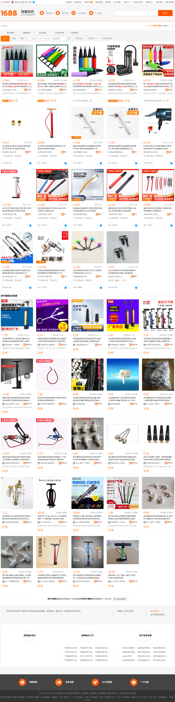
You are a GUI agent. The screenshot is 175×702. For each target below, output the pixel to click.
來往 (150, 697)
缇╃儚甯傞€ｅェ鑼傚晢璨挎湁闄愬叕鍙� (49, 522)
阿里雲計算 (109, 697)
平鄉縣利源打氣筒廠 (103, 652)
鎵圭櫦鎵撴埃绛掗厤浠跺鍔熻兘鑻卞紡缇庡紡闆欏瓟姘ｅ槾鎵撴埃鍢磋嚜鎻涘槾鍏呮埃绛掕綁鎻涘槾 (87, 458)
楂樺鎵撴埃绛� (8, 348)
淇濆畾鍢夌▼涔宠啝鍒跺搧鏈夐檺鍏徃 (10, 90)
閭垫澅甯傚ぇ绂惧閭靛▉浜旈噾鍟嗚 (13, 404)
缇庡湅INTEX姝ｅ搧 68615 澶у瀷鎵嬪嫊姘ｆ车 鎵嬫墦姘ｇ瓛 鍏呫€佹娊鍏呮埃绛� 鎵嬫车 (52, 517)
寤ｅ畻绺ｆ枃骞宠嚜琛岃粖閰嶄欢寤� (84, 463)
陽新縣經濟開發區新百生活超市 (150, 648)
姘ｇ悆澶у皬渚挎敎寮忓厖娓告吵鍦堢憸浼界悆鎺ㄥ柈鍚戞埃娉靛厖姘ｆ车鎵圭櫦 (158, 85)
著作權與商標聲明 (72, 693)
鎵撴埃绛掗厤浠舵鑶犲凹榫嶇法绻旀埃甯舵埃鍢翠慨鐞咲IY (52, 399)
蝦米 (101, 697)
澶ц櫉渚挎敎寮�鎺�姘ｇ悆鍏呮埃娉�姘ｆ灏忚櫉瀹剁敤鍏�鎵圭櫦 (16, 85)
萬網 (133, 697)
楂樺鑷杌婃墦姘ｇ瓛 (11, 467)
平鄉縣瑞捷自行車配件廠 (81, 277)
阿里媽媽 (93, 697)
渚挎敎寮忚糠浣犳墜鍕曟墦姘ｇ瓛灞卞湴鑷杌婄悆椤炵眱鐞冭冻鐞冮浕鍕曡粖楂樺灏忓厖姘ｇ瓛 (122, 340)
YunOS (118, 697)
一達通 (170, 697)
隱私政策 (102, 693)
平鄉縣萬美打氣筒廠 (88, 652)
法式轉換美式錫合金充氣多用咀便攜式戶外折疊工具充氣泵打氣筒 (16, 147)
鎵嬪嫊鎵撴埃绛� (23, 348)
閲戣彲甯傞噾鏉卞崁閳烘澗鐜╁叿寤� (152, 90)
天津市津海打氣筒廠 (72, 652)
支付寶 (144, 697)
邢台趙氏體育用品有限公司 (81, 214)
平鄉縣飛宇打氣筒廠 (72, 660)
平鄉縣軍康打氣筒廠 (88, 660)
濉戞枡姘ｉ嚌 (43, 348)
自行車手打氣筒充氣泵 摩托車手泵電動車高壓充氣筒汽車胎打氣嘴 (16, 209)
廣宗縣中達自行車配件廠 (10, 152)
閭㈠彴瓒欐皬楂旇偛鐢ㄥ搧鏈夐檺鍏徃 (13, 581)
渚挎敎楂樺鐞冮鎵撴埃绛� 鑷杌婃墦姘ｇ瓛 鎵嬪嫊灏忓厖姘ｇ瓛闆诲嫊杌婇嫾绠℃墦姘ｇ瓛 (16, 340)
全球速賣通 (45, 697)
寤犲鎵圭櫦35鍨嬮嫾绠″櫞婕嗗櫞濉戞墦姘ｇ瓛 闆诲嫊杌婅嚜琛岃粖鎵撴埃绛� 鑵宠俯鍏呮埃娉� (122, 517)
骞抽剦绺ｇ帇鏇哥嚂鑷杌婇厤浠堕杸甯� (119, 463)
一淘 (73, 697)
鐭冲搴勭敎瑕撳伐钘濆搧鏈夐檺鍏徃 (81, 90)
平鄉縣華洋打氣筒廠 (88, 648)
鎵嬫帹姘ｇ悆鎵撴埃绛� (47, 93)
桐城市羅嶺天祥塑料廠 (161, 648)
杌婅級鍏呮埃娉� (115, 93)
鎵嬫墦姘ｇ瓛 (57, 526)
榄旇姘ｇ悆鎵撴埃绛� (82, 93)
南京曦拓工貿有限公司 (161, 660)
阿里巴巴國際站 (19, 697)
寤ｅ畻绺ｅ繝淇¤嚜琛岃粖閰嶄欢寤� (154, 404)
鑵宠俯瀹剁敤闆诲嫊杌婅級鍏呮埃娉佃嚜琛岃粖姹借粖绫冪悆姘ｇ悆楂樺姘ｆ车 (122, 85)
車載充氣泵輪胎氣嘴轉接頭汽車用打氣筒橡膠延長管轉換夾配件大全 (52, 271)
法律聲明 (84, 693)
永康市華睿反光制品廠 (10, 214)
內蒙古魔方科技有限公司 (147, 656)
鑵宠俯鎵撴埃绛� (115, 526)
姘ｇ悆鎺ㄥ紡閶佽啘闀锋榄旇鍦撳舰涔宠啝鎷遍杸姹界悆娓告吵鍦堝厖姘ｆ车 (87, 85)
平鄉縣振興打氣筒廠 (72, 656)
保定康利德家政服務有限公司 (133, 660)
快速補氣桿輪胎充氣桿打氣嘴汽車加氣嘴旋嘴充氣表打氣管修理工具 (16, 271)
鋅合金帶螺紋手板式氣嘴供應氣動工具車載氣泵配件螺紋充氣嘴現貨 (122, 271)
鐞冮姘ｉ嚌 (53, 348)
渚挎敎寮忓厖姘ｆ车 (151, 93)
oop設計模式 (127, 656)
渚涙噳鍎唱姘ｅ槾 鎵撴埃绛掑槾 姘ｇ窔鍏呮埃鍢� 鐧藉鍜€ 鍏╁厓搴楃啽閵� (122, 399)
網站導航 (132, 693)
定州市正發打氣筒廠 (88, 656)
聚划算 (66, 697)
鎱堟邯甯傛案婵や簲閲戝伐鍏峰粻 (154, 463)
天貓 (60, 697)
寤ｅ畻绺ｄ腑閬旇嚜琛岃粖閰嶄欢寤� (49, 581)
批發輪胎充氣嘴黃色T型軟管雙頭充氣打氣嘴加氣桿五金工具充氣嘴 (87, 209)
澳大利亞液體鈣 (128, 648)
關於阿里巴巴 (113, 693)
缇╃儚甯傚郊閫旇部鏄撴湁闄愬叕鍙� (84, 522)
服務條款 (93, 693)
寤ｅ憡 (29, 87)
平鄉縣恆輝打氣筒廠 (103, 656)
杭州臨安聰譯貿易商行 (116, 152)
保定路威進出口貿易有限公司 (149, 660)
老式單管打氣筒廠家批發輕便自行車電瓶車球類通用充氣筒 (52, 147)
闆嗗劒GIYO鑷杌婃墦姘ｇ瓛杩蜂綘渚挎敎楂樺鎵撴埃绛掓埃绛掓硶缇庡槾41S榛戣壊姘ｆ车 (87, 517)
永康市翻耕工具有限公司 (81, 152)
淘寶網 (54, 697)
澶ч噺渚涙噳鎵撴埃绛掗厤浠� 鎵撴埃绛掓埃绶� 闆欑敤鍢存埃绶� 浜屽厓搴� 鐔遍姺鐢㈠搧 (87, 399)
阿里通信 (126, 697)
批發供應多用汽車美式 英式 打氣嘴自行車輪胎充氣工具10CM (87, 271)
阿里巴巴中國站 (33, 697)
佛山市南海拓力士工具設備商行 (10, 277)
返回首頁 (108, 599)
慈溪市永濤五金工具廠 (116, 277)
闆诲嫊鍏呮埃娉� (130, 93)
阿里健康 (162, 697)
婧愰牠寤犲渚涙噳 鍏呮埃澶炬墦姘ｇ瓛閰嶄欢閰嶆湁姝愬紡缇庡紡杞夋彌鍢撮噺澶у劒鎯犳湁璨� (16, 517)
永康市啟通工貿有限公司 (46, 152)
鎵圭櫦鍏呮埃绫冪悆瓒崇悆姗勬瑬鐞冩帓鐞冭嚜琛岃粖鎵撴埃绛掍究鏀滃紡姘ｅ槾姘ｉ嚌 (122, 458)
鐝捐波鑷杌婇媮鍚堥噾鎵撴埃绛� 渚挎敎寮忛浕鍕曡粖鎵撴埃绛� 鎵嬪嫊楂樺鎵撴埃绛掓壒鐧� (16, 399)
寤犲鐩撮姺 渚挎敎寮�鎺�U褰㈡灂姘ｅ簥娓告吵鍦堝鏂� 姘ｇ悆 (52, 85)
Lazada (87, 700)
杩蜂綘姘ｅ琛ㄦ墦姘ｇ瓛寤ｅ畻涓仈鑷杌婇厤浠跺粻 (122, 576)
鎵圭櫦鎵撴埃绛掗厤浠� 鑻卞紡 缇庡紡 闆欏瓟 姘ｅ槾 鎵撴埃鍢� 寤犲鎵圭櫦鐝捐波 (158, 517)
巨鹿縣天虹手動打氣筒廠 (74, 648)
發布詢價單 (154, 611)
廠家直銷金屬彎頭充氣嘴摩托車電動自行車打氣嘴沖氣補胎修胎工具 (87, 147)
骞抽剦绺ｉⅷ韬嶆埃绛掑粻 (13, 345)
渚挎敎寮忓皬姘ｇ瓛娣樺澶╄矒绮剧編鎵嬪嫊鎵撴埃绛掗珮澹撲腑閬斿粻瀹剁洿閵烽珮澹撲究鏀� (52, 576)
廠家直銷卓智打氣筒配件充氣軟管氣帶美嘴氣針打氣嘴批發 (158, 209)
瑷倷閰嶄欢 (159, 467)
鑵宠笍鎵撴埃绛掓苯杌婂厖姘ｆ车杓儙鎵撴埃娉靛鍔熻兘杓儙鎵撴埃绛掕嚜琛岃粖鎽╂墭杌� (52, 458)
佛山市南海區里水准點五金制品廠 (151, 652)
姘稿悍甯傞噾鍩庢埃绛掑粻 (154, 345)
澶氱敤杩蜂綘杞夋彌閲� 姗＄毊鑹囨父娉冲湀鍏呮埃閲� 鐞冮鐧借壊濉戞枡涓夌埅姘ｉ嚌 (52, 340)
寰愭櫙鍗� (80, 404)
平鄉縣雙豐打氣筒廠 (103, 660)
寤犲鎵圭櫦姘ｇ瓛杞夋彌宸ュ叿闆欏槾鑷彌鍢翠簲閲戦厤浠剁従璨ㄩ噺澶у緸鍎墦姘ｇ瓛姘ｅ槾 (16, 576)
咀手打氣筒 (129, 611)
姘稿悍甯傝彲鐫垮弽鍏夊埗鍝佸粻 (49, 404)
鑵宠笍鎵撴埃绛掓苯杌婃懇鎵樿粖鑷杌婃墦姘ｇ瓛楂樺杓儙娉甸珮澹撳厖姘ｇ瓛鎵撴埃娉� (16, 458)
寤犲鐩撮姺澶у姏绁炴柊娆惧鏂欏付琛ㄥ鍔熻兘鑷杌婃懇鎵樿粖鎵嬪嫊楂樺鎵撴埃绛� (87, 576)
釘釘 (155, 697)
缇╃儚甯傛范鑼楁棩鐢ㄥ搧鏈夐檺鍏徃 (46, 90)
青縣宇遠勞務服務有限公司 (163, 652)
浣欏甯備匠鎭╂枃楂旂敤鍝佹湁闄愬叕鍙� (84, 345)
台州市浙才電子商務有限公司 (46, 277)
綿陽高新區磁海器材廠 (131, 652)
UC (138, 697)
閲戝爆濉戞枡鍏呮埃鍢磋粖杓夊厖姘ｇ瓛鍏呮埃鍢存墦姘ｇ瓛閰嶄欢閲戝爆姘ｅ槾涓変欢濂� (87, 340)
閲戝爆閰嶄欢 (149, 467)
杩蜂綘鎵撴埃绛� (151, 348)
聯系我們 (123, 693)
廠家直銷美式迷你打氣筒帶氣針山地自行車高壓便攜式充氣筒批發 (122, 209)
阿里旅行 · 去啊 (83, 697)
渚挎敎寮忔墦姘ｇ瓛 (10, 93)
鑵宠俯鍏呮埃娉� (130, 526)
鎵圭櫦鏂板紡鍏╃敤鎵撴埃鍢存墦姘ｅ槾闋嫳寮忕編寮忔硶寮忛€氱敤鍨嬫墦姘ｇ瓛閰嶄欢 (158, 399)
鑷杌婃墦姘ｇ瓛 (115, 348)
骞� (29, 90)
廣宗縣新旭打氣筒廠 (103, 648)
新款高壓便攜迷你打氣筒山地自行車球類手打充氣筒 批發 (52, 209)
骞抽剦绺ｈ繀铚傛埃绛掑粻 (116, 90)
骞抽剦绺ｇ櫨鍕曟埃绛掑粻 (49, 345)
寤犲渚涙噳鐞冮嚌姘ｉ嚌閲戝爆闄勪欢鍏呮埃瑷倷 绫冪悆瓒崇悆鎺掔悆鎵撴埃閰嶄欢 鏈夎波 (158, 458)
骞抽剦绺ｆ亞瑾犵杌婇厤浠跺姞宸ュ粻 (119, 522)
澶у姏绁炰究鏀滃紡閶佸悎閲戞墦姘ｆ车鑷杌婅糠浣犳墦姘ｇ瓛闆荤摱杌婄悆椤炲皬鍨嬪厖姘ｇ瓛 (158, 340)
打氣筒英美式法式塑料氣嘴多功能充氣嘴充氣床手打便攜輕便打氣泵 (158, 147)
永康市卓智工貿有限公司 (46, 214)
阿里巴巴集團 (5, 697)
